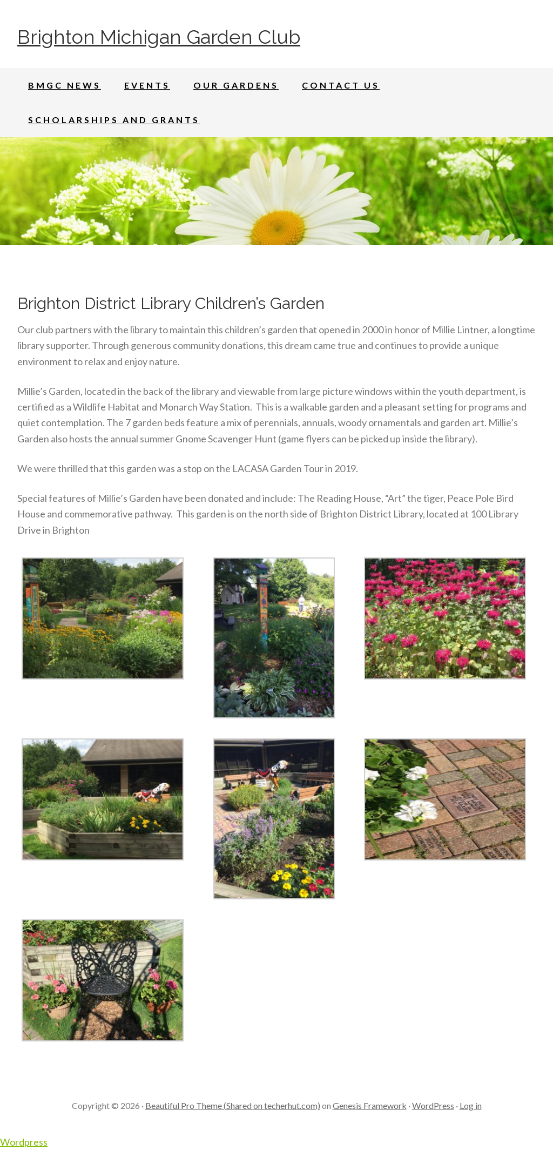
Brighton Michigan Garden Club (158, 36)
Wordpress (24, 1142)
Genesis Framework (370, 1105)
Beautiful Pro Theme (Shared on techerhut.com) (232, 1105)
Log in (471, 1105)
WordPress (433, 1105)
